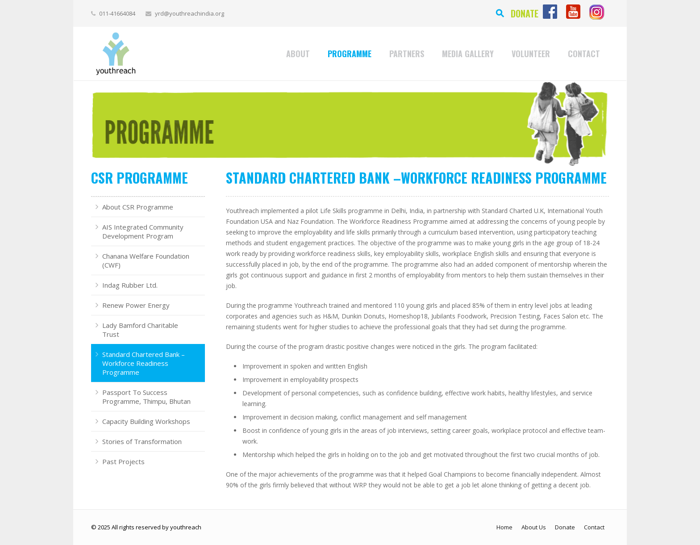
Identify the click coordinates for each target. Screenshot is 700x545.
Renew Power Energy (136, 305)
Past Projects (123, 461)
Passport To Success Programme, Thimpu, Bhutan (146, 397)
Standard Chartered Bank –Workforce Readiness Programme (143, 363)
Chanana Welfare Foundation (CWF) (145, 260)
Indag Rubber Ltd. (130, 285)
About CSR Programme (137, 206)
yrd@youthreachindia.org (189, 13)
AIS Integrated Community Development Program (142, 231)
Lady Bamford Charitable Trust (140, 330)
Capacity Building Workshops (146, 421)
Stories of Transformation (142, 441)
